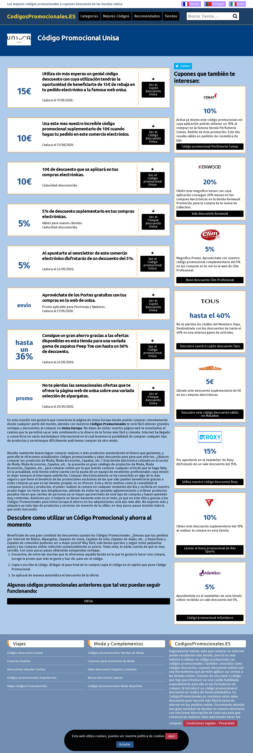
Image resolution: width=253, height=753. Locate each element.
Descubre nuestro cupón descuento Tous (210, 346)
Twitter (183, 66)
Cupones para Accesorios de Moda (111, 661)
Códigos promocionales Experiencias (32, 678)
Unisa (88, 601)
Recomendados (147, 16)
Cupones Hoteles (19, 661)
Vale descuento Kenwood (210, 214)
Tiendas (171, 16)
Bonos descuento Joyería (105, 678)
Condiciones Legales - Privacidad (210, 723)
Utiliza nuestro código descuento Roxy (210, 482)
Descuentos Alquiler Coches (26, 669)
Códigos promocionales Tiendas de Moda (116, 653)
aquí (171, 736)
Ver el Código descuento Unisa (153, 136)
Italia (237, 4)
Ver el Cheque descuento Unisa (153, 221)
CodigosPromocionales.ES (41, 16)
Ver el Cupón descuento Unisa (153, 89)
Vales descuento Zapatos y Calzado (112, 669)
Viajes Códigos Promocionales (27, 686)
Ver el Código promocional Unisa (152, 179)
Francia (191, 4)
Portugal (215, 4)
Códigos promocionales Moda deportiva (115, 686)
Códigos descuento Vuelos (25, 653)
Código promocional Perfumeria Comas (209, 146)
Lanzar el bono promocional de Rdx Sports (210, 549)
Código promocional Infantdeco (210, 618)
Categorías (89, 16)
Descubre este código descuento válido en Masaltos (210, 414)
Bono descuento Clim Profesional (210, 280)
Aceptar (125, 744)
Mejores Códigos (116, 16)
